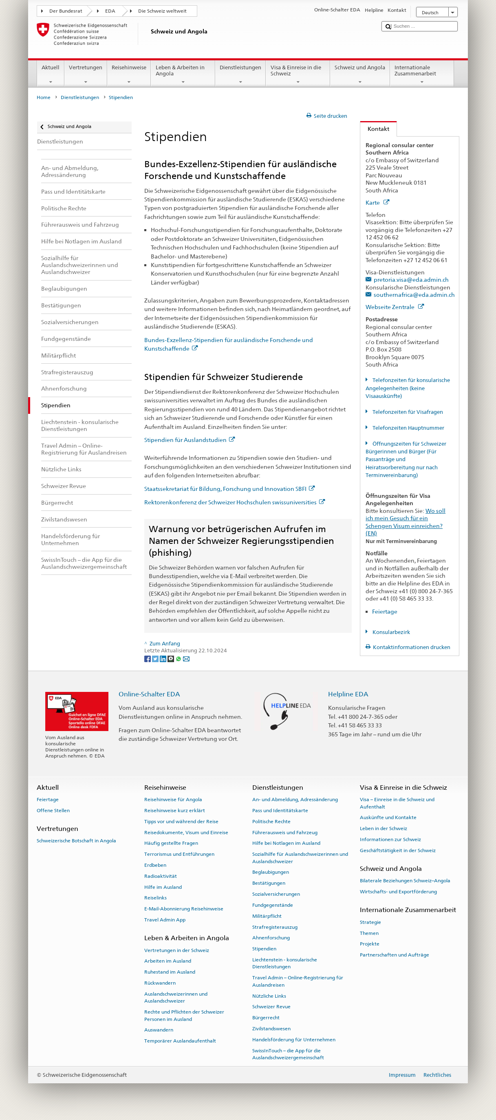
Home (44, 97)
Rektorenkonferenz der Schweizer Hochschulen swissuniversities (234, 502)
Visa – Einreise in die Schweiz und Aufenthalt (397, 803)
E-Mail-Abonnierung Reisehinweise (183, 909)
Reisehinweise (129, 74)
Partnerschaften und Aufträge (394, 955)
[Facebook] (148, 658)
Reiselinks (155, 898)
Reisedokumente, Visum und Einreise (186, 832)
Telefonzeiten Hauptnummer (407, 428)
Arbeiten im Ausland (167, 961)
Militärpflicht (267, 916)
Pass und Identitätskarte (280, 810)
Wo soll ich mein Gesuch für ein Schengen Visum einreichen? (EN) (405, 522)
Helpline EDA (348, 694)
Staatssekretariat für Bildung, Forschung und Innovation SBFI (229, 488)
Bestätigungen (268, 883)
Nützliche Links (269, 996)
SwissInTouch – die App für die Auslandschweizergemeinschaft (288, 1053)
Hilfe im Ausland (163, 887)
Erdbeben (155, 865)
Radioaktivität (160, 876)
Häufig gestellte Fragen (171, 843)
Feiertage (384, 611)
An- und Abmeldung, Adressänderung (295, 799)
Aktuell (50, 74)
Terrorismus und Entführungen (179, 854)
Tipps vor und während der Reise (181, 821)
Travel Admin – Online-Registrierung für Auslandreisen (297, 981)
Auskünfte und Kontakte (388, 817)
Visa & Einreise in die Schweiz (298, 74)
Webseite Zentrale (395, 306)
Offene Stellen (53, 810)
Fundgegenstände (272, 905)
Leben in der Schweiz (383, 828)
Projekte (369, 944)
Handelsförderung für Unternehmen (293, 1040)
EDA (110, 11)
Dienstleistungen (241, 74)
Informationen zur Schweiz (390, 839)
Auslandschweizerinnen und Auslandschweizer (175, 997)
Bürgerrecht (266, 1018)
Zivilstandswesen (271, 1029)
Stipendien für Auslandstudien (189, 439)
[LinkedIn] (164, 658)
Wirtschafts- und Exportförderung (398, 892)
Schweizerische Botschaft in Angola (76, 841)
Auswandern (158, 1030)
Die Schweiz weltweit (162, 11)
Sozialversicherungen (276, 894)
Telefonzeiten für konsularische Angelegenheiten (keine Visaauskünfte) (408, 388)
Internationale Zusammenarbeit (422, 74)
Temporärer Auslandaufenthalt (180, 1041)
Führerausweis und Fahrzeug (284, 832)
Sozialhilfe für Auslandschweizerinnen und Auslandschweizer (300, 857)
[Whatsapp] (179, 658)
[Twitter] (156, 658)
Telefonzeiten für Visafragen (407, 412)
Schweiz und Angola (360, 74)
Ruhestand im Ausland (169, 972)
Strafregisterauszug (275, 927)
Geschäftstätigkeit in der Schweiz (398, 850)
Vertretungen (86, 74)
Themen (369, 933)
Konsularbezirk (390, 632)
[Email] (186, 658)
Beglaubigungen (270, 872)
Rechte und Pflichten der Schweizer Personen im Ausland (184, 1015)
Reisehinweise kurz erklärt (174, 810)
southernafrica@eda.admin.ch (414, 294)
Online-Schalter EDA (149, 694)
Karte (377, 202)
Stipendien (264, 949)
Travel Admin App (164, 920)
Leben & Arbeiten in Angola (183, 74)
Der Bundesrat (65, 11)
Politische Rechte (271, 821)
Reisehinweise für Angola (173, 799)
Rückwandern (160, 983)
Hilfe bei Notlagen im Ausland (286, 843)
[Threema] (171, 658)
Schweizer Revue (271, 1007)
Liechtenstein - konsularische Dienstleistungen (284, 963)
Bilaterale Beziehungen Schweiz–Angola (405, 881)
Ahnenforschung (271, 938)
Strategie (370, 922)
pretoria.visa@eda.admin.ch (411, 279)
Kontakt (374, 128)
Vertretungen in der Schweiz (176, 950)
